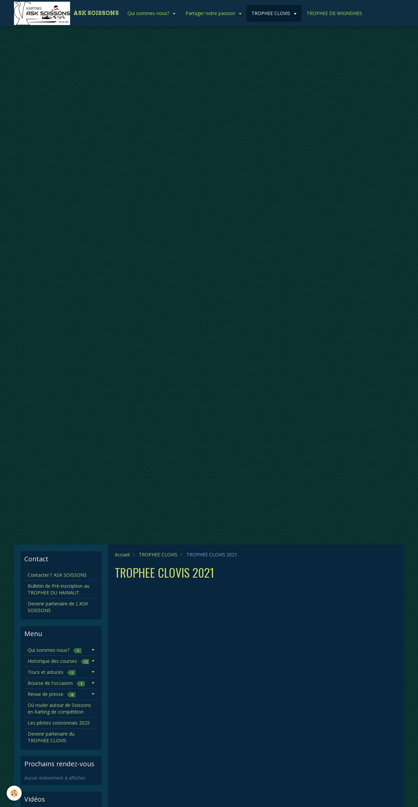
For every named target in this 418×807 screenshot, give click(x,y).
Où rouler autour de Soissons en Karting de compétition (59, 708)
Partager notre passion (211, 13)
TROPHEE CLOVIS (272, 13)
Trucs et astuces (51, 672)
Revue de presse (51, 694)
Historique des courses (58, 661)
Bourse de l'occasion (56, 683)
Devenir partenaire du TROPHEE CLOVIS (51, 737)
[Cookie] (14, 793)
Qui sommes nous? (148, 13)
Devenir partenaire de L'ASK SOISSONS (58, 606)
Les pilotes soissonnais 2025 (59, 723)
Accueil (122, 554)
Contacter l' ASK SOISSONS (57, 575)
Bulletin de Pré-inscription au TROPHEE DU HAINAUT (58, 589)
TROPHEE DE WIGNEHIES (334, 13)
